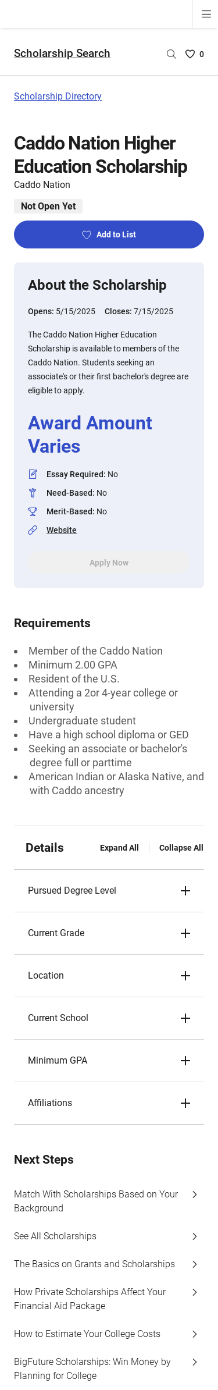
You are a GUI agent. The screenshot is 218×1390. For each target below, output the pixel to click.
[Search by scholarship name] (171, 54)
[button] (109, 891)
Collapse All (181, 847)
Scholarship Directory (58, 96)
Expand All (119, 847)
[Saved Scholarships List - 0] (194, 54)
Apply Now (109, 562)
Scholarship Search (62, 53)
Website (62, 530)
